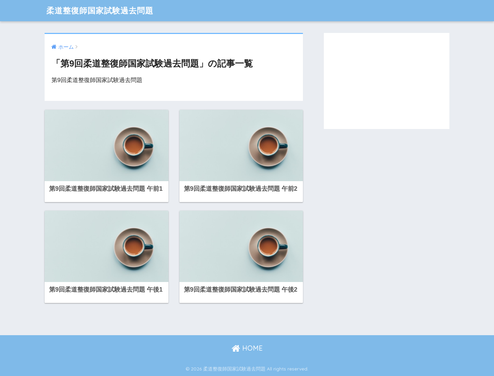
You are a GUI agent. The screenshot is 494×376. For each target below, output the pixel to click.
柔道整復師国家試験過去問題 (99, 10)
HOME (247, 348)
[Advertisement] (386, 81)
